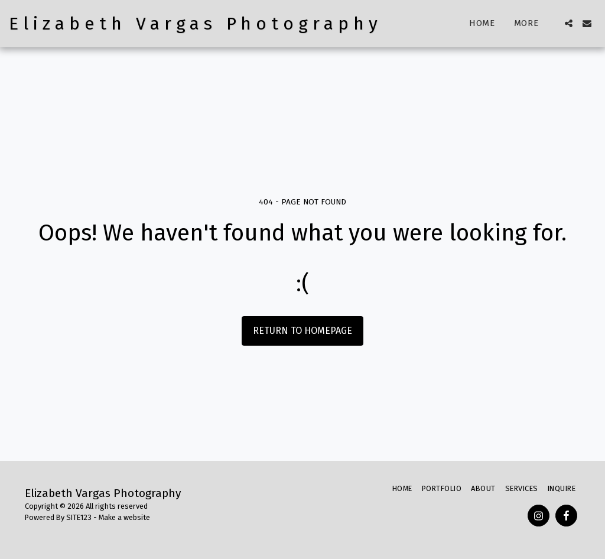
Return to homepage (302, 330)
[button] (568, 23)
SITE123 (79, 517)
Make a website (124, 517)
